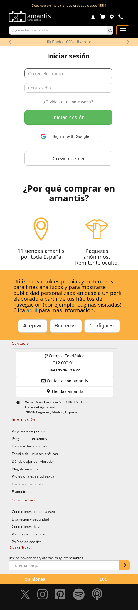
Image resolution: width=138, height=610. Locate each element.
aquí (31, 310)
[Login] (93, 18)
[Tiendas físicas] (111, 17)
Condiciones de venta (29, 526)
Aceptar (32, 326)
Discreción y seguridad (30, 519)
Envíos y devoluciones (29, 446)
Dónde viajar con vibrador (33, 461)
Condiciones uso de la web (33, 511)
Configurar (102, 326)
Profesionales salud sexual (33, 476)
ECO (104, 579)
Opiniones (34, 579)
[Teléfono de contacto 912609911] (120, 17)
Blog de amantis (25, 469)
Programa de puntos (28, 431)
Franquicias (21, 491)
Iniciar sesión (68, 118)
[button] (68, 136)
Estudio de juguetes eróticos (35, 453)
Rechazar (66, 326)
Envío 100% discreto (69, 42)
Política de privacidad (29, 534)
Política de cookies (27, 541)
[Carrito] (102, 17)
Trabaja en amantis (27, 483)
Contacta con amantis (64, 381)
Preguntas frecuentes (29, 438)
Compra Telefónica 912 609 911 (65, 363)
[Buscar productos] (58, 30)
